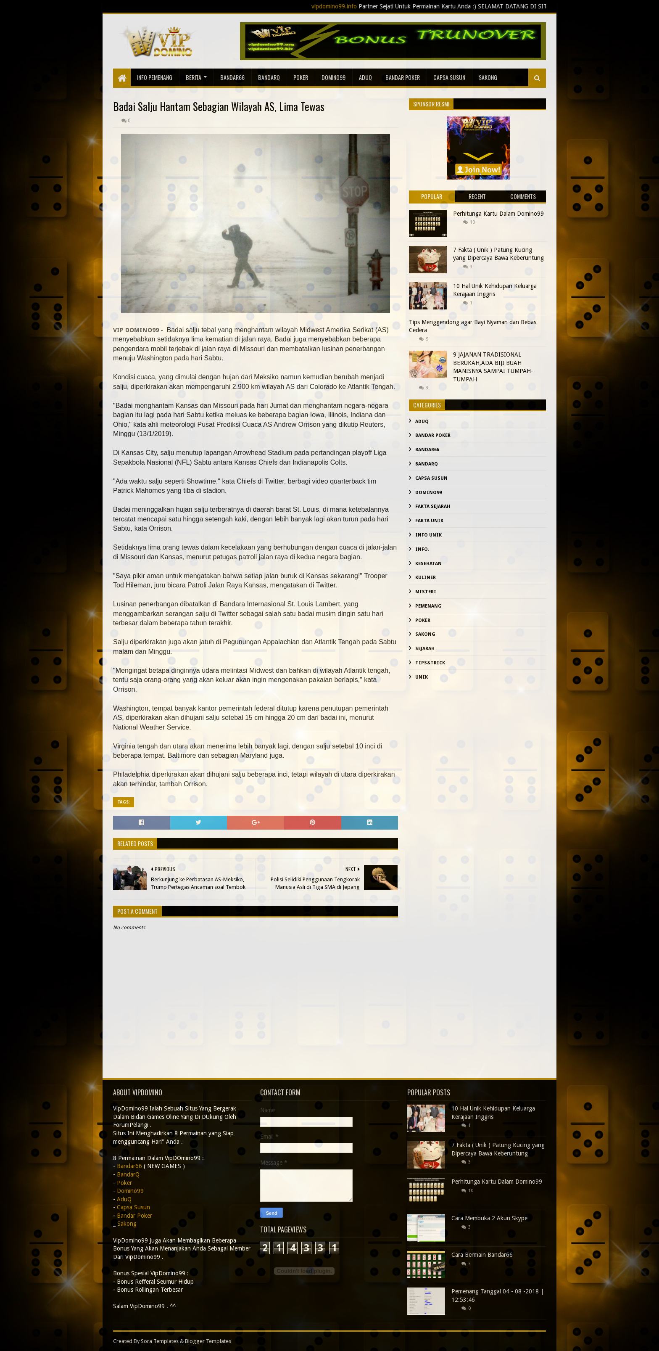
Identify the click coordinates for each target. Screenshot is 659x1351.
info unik (428, 535)
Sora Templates (160, 1341)
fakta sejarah (432, 506)
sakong (488, 77)
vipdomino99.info (367, 6)
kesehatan (428, 563)
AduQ (365, 77)
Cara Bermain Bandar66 (482, 1254)
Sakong (425, 634)
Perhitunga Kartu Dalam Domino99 (498, 213)
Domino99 (333, 77)
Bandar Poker (402, 77)
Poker (300, 77)
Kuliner (425, 577)
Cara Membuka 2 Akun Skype (489, 1218)
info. (422, 549)
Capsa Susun (449, 77)
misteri (425, 592)
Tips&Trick (430, 663)
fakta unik (429, 520)
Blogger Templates (208, 1341)
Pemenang (428, 606)
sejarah (425, 648)
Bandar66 (232, 77)
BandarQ (269, 77)
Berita (193, 77)
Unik (421, 677)
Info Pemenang (154, 77)
